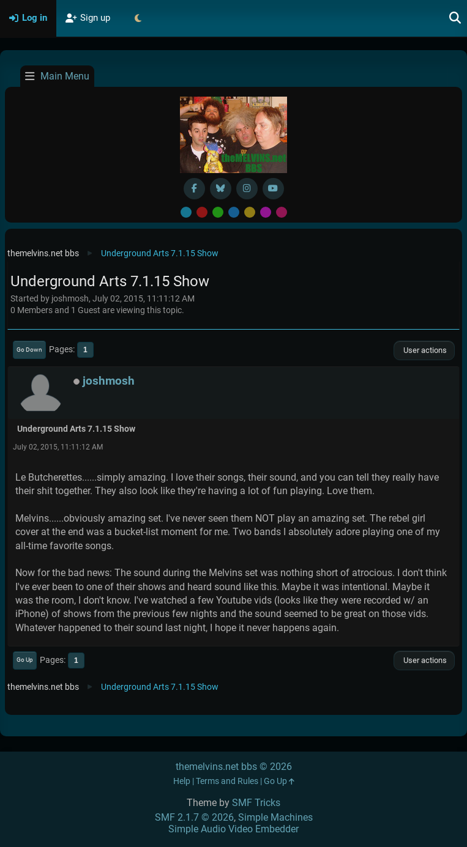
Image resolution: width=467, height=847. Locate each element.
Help (181, 781)
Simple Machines (275, 817)
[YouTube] (273, 188)
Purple (265, 212)
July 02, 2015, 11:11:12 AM (58, 447)
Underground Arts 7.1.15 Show (76, 429)
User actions (424, 350)
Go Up (25, 660)
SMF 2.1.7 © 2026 (194, 817)
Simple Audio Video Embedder (233, 829)
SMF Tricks (256, 802)
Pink (281, 212)
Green (217, 212)
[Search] (455, 18)
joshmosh (109, 381)
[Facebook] (194, 188)
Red (201, 212)
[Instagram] (247, 188)
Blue (233, 212)
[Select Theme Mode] (137, 18)
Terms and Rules (227, 781)
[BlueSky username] (220, 188)
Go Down (29, 349)
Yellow (249, 212)
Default (186, 212)
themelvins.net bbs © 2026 (234, 766)
